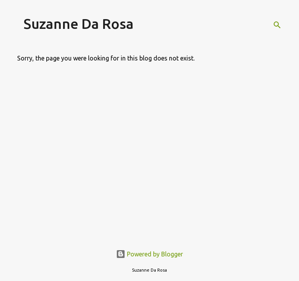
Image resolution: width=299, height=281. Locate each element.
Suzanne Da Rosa (78, 24)
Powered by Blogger (149, 254)
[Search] (277, 25)
